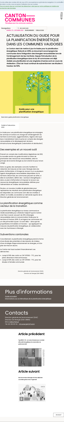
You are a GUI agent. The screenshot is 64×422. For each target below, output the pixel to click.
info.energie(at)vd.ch (27, 324)
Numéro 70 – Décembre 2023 (15, 30)
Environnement (29, 30)
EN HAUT (58, 415)
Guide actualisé (11, 296)
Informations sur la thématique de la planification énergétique (28, 299)
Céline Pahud (14, 322)
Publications (40, 30)
